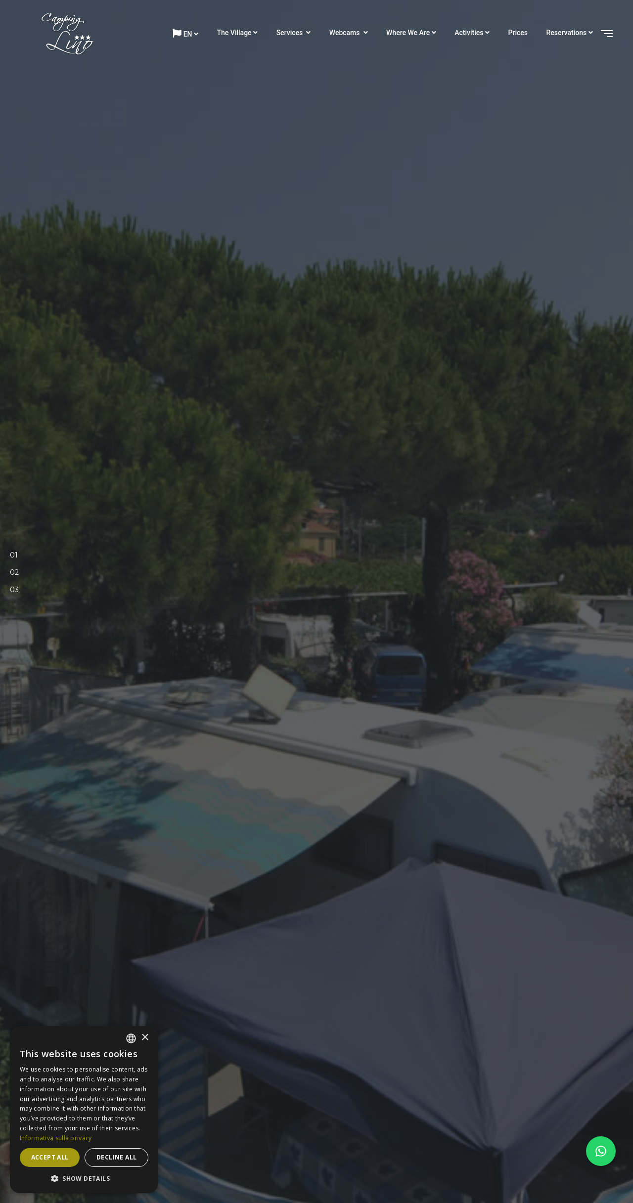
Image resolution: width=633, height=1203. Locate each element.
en (182, 33)
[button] (84, 1178)
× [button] (144, 1037)
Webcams (345, 33)
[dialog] (84, 1109)
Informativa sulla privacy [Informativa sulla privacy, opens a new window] (56, 1138)
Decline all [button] (116, 1157)
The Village (234, 33)
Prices (518, 33)
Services (290, 33)
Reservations (566, 33)
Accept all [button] (50, 1157)
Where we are (408, 33)
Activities (468, 33)
